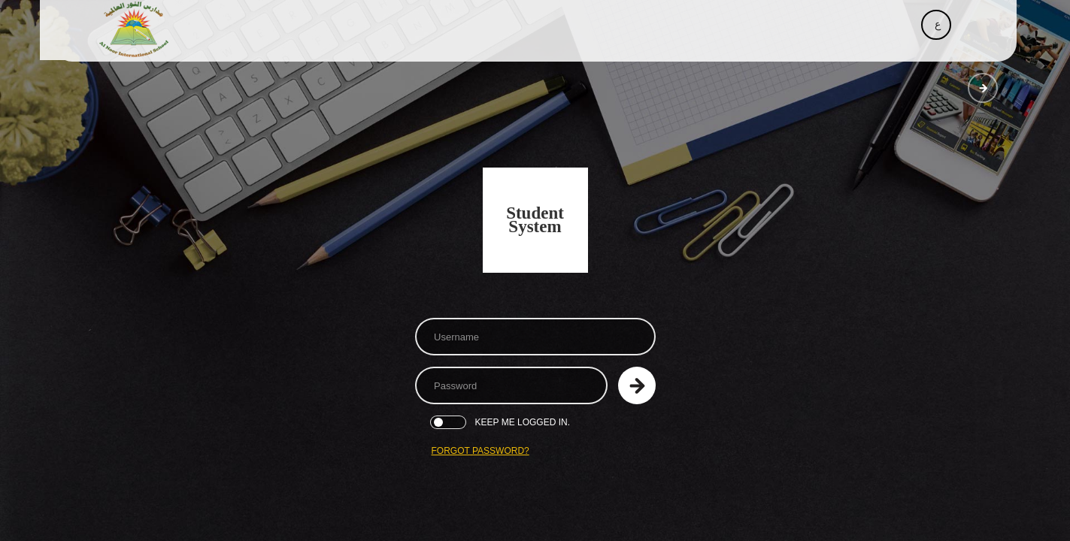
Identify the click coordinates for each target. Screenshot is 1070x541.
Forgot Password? (480, 451)
